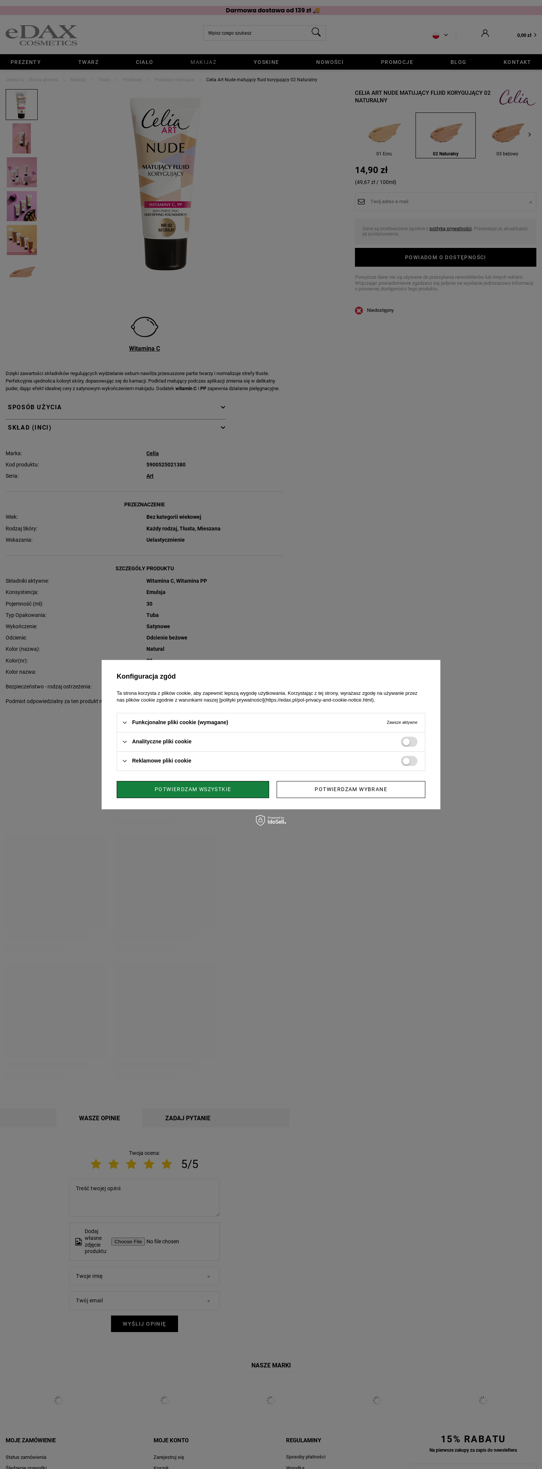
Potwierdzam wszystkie (349, 789)
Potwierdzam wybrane (191, 789)
